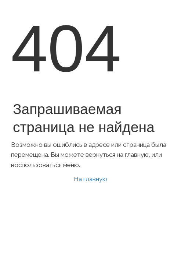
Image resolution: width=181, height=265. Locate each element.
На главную (90, 179)
